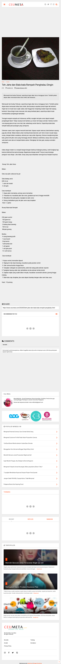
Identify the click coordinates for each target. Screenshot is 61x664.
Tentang (32, 640)
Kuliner (7, 81)
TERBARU (7, 492)
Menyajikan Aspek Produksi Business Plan (21, 587)
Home (3, 81)
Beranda (6, 640)
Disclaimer (33, 643)
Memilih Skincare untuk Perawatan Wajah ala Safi (24, 563)
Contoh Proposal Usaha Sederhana (18, 611)
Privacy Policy (7, 646)
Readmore (39, 569)
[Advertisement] (30, 22)
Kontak (6, 643)
